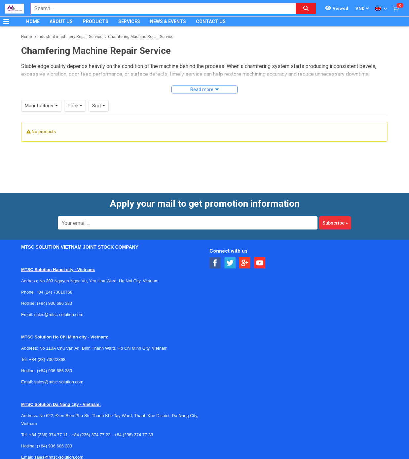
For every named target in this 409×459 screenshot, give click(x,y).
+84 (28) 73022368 (47, 359)
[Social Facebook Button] (215, 263)
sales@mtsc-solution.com (58, 314)
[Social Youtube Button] (260, 263)
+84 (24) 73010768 (54, 292)
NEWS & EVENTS (168, 21)
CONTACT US (211, 21)
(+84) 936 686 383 (54, 303)
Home (26, 36)
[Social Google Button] (245, 263)
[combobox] (160, 8)
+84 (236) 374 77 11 (48, 434)
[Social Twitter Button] (230, 263)
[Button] (6, 21)
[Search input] (160, 8)
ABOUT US (61, 21)
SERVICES (129, 21)
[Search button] (306, 8)
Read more (201, 89)
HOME (33, 21)
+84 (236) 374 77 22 (91, 434)
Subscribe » (335, 223)
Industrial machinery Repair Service (70, 36)
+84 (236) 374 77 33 (133, 434)
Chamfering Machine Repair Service (140, 36)
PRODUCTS (95, 21)
